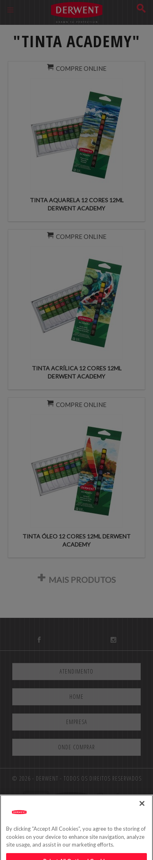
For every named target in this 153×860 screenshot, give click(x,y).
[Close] (142, 815)
